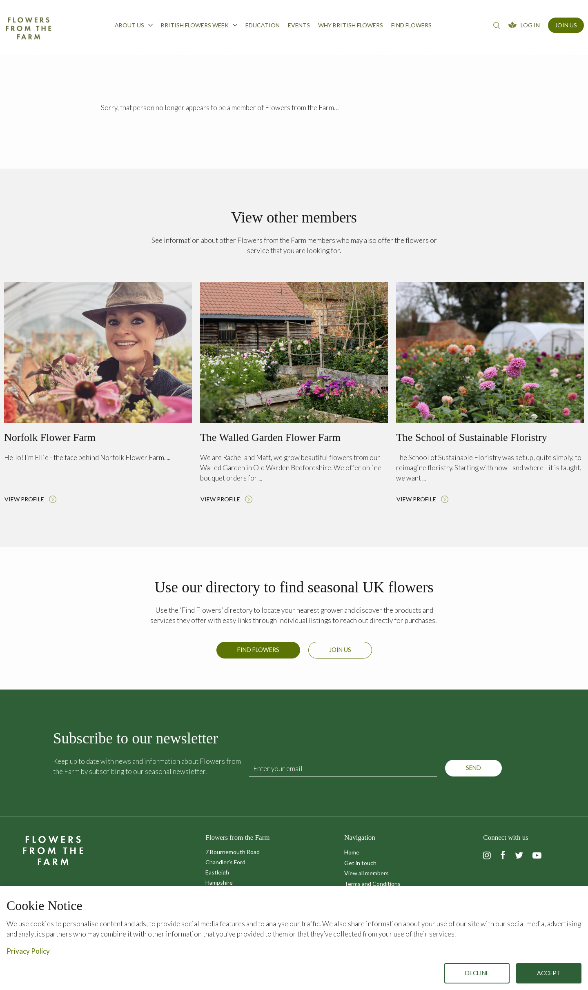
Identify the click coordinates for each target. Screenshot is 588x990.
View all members (366, 873)
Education (262, 25)
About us (134, 25)
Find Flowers (258, 653)
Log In (530, 25)
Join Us (566, 25)
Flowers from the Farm (28, 28)
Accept (549, 973)
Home (351, 852)
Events (299, 25)
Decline (477, 973)
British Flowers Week (199, 25)
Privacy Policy (28, 951)
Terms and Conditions (372, 883)
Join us (340, 653)
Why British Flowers (350, 25)
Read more (98, 394)
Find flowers (411, 25)
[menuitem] (134, 27)
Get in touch (360, 862)
